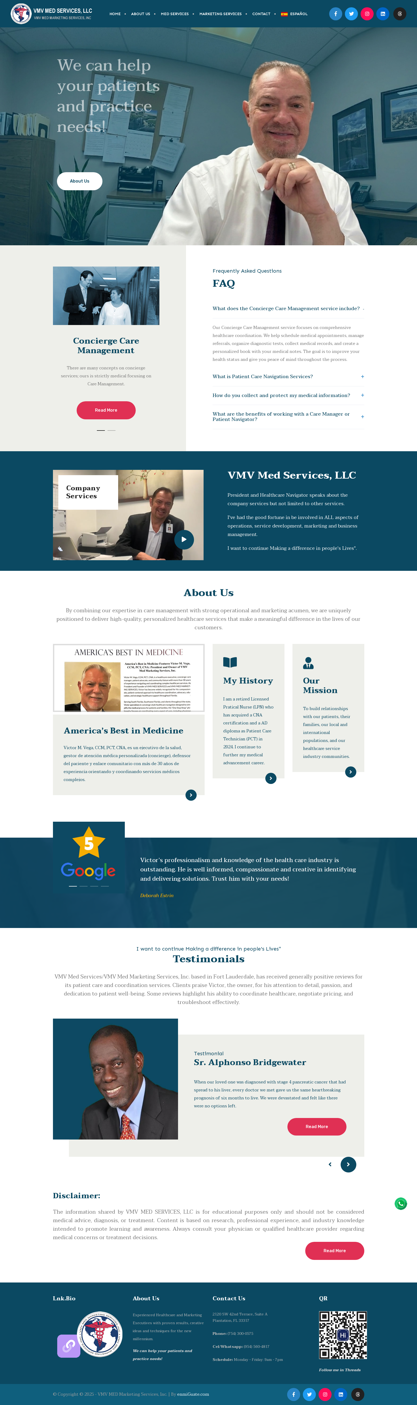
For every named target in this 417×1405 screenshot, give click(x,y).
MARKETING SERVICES (220, 14)
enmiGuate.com (193, 1394)
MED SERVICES (175, 14)
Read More (106, 410)
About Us (79, 181)
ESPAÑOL (294, 14)
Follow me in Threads (340, 1370)
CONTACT (261, 14)
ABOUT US (140, 14)
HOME (115, 14)
